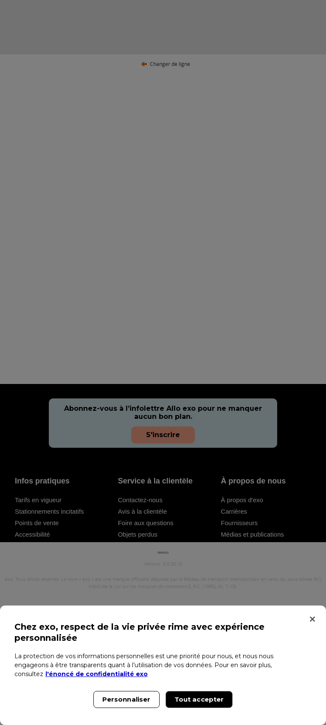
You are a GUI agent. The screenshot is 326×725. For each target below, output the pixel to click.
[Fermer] (312, 619)
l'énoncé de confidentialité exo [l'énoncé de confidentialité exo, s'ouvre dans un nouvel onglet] (96, 674)
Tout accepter (199, 699)
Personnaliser (126, 699)
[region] (163, 665)
